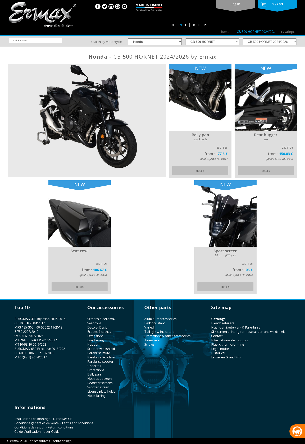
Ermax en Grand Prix (226, 357)
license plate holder (102, 391)
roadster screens (100, 383)
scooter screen (98, 387)
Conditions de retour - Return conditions (44, 427)
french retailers (222, 323)
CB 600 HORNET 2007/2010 (34, 353)
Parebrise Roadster (101, 357)
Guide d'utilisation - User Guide (37, 431)
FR (193, 25)
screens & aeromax (101, 319)
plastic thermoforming (227, 344)
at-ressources (40, 441)
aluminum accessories (160, 319)
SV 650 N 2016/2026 (28, 336)
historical (218, 353)
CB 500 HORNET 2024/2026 (257, 31)
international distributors (230, 340)
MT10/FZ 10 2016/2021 (31, 344)
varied (149, 327)
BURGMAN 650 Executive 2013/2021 (40, 349)
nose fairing (96, 396)
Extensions (95, 336)
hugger (93, 344)
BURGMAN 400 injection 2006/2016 (40, 319)
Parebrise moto (98, 353)
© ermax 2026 (17, 441)
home (225, 31)
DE (173, 25)
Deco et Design (98, 327)
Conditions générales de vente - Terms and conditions (53, 423)
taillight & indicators (159, 332)
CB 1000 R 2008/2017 (29, 323)
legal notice (220, 349)
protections (95, 370)
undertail (94, 366)
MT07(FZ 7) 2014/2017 (30, 357)
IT (199, 25)
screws (149, 344)
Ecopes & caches (99, 332)
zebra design (62, 441)
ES (186, 25)
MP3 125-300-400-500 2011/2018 (38, 327)
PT (206, 25)
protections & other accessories (167, 336)
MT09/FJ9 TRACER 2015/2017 (35, 340)
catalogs (287, 31)
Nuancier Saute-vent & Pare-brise (235, 327)
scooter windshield (101, 349)
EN (180, 25)
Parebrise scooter (100, 361)
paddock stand (155, 323)
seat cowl (94, 323)
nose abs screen (99, 378)
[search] (35, 40)
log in (235, 4)
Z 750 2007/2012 (26, 332)
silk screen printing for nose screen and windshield (248, 332)
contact (217, 336)
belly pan (94, 374)
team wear (152, 340)
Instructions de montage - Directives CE (43, 419)
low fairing (95, 340)
